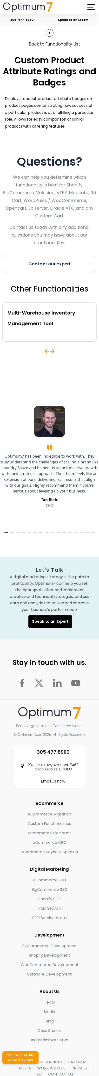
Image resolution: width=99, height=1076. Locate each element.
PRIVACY (80, 1068)
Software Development (49, 974)
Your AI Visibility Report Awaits (20, 1057)
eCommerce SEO (49, 880)
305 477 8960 (53, 752)
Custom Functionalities (49, 823)
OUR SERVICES (48, 1062)
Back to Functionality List (54, 44)
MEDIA (25, 1068)
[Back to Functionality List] (49, 33)
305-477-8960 (26, 20)
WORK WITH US (51, 1068)
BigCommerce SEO (49, 889)
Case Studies (50, 1030)
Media (49, 1012)
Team (49, 1002)
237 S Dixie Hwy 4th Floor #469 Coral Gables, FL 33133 (53, 767)
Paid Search (49, 908)
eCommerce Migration (49, 814)
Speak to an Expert (77, 20)
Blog (50, 1021)
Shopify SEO (49, 899)
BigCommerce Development (49, 946)
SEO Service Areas (49, 918)
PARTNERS (77, 1062)
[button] (91, 7)
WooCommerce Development (50, 965)
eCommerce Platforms (49, 833)
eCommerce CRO (49, 842)
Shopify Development (49, 955)
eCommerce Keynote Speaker (49, 852)
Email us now (53, 781)
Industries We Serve (49, 1040)
